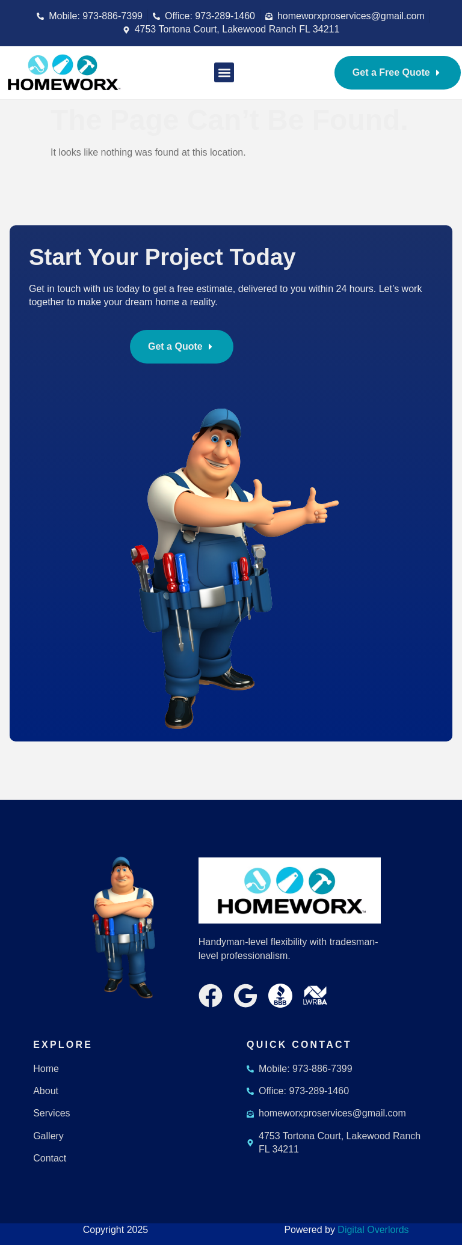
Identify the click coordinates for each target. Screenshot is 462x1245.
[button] (224, 72)
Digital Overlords (372, 1230)
